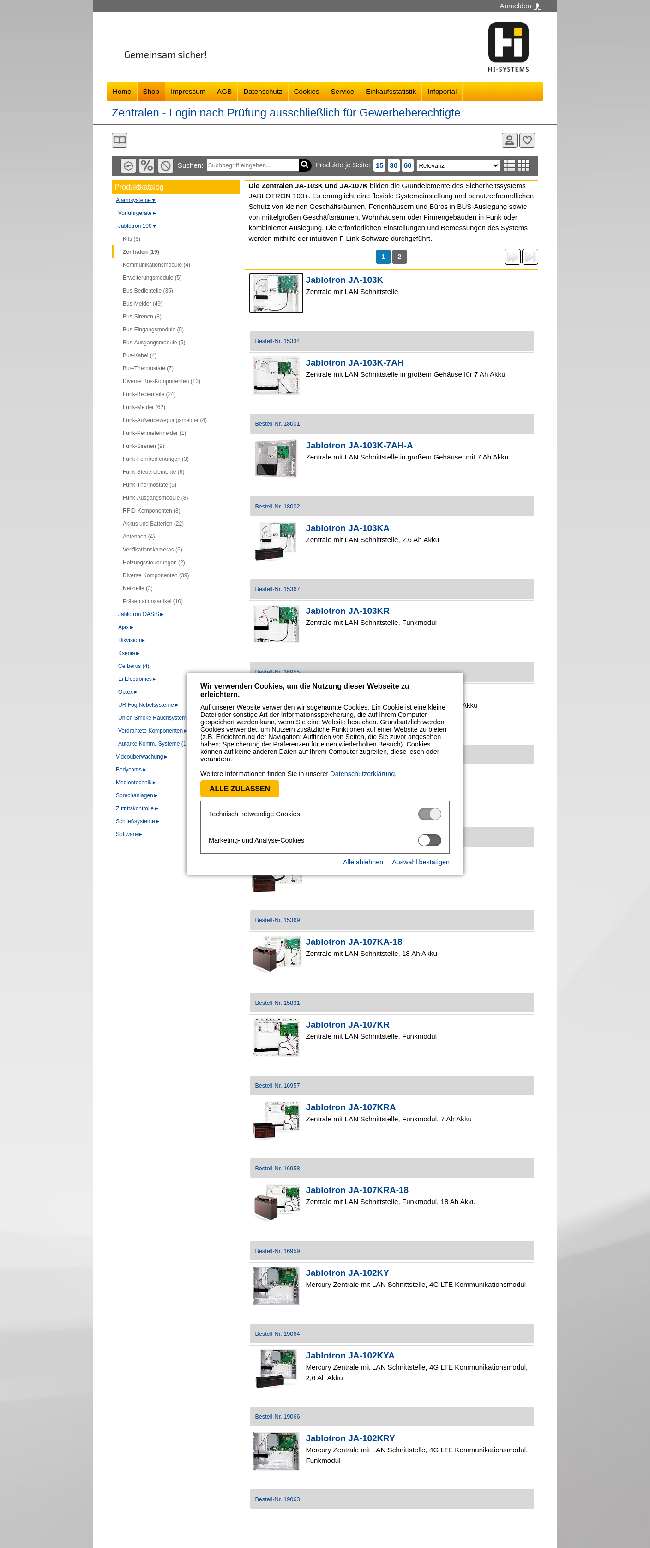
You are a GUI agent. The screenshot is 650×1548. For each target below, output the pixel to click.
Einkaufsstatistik (391, 91)
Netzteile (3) (138, 588)
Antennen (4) (139, 536)
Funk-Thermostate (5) (149, 485)
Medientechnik (136, 782)
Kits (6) (131, 239)
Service (342, 91)
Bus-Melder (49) (142, 303)
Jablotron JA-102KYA (350, 1355)
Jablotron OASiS (141, 614)
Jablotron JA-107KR (348, 1024)
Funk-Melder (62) (144, 407)
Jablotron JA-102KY (347, 1273)
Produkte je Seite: (343, 165)
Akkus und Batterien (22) (153, 523)
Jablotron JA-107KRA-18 (357, 1190)
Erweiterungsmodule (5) (152, 278)
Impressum (188, 91)
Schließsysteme (138, 821)
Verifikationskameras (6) (152, 549)
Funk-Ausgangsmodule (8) (155, 498)
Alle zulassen (240, 789)
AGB (224, 91)
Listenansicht (509, 165)
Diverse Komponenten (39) (156, 575)
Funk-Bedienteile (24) (149, 394)
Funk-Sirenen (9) (143, 446)
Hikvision (132, 640)
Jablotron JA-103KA (348, 528)
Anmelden (520, 6)
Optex (128, 692)
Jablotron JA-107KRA (351, 1107)
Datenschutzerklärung (362, 773)
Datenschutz (262, 91)
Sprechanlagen (137, 795)
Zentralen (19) (141, 252)
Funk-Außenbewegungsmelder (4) (165, 420)
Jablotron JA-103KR (348, 611)
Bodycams (131, 769)
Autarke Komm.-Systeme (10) (154, 743)
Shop (151, 91)
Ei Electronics (137, 679)
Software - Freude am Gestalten (508, 47)
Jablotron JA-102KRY (350, 1438)
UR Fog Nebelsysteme (149, 705)
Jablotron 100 (137, 226)
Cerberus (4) (133, 666)
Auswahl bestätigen (421, 862)
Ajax (126, 627)
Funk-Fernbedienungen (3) (156, 459)
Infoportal (442, 91)
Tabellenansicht (524, 165)
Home (122, 91)
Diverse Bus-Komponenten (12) (161, 381)
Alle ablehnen (363, 862)
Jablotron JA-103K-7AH (354, 362)
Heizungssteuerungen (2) (154, 562)
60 (408, 165)
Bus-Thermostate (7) (148, 368)
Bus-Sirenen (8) (142, 316)
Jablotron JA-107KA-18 (354, 942)
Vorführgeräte (137, 213)
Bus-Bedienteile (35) (148, 291)
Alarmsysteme (136, 200)
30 (393, 165)
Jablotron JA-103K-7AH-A (359, 445)
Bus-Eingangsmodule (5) (153, 329)
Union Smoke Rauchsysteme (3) (158, 718)
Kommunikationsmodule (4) (156, 265)
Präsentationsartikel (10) (153, 601)
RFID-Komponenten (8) (152, 511)
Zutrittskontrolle (137, 808)
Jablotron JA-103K (344, 280)
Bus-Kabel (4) (139, 355)
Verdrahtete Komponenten (153, 731)
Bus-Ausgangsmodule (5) (154, 342)
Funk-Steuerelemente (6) (153, 472)
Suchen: (191, 165)
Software (129, 834)
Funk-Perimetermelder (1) (154, 433)
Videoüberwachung (142, 756)
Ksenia (129, 653)
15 (380, 165)
